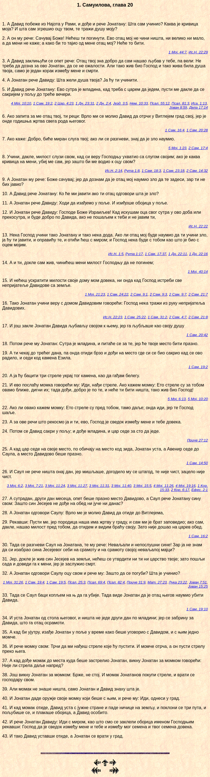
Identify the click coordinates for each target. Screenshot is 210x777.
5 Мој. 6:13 (177, 399)
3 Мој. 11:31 (99, 486)
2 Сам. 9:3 (158, 294)
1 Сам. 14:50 (197, 463)
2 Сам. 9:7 (177, 294)
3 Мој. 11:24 (55, 486)
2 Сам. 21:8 (198, 317)
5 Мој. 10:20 (198, 399)
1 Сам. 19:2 (42, 103)
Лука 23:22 (178, 582)
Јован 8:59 (178, 107)
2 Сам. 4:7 (177, 317)
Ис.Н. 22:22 (198, 226)
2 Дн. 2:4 (103, 103)
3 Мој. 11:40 (121, 486)
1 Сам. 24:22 (117, 294)
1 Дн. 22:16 (198, 254)
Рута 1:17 (134, 254)
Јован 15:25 (198, 586)
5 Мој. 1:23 (177, 148)
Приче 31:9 (136, 582)
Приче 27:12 (197, 440)
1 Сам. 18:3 (151, 171)
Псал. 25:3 (76, 582)
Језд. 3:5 (120, 103)
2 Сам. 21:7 (198, 294)
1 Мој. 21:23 (95, 294)
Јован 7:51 (198, 582)
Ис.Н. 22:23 (112, 317)
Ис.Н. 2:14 (113, 171)
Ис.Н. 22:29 (198, 52)
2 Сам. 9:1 (139, 294)
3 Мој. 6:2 (15, 486)
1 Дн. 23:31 (84, 103)
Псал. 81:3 (180, 103)
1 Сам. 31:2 (157, 317)
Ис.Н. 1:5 (115, 254)
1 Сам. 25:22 (135, 317)
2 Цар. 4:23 (63, 103)
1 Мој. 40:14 (198, 272)
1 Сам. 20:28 (197, 130)
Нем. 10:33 (139, 103)
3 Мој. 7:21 (34, 486)
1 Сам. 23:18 (173, 171)
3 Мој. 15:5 (142, 486)
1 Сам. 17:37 (155, 254)
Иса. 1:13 (199, 103)
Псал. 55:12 (160, 103)
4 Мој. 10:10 (21, 103)
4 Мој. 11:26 (163, 486)
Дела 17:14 (198, 107)
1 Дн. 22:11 (177, 254)
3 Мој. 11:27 (77, 486)
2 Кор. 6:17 (180, 490)
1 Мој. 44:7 (177, 52)
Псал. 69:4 (96, 582)
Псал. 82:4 (116, 582)
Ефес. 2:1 (199, 490)
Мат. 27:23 (157, 582)
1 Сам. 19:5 (56, 582)
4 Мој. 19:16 (186, 486)
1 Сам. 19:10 (197, 609)
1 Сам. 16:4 (175, 130)
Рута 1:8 (131, 171)
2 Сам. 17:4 (198, 148)
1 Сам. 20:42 (197, 335)
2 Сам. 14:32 (197, 171)
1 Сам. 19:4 (35, 582)
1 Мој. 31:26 (13, 582)
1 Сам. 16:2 (198, 536)
